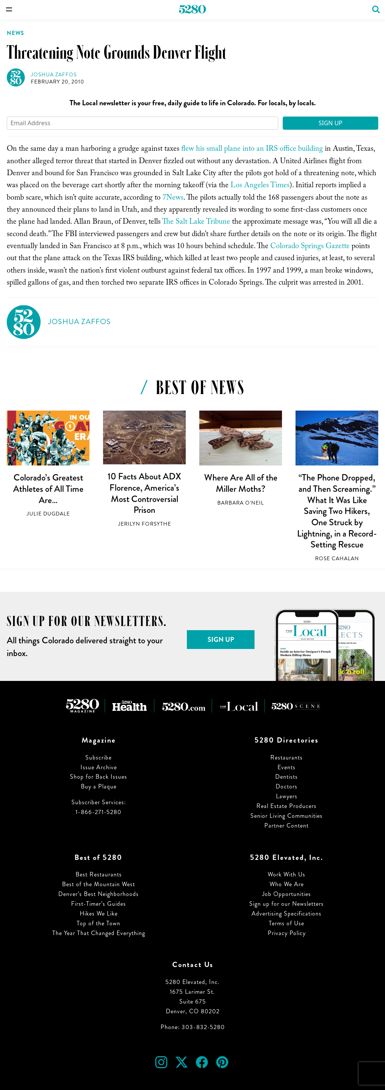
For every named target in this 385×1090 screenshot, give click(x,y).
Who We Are (287, 884)
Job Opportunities (286, 894)
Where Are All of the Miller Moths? (240, 483)
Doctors (286, 786)
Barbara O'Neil (240, 502)
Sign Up (330, 123)
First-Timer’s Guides (98, 903)
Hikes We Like (99, 913)
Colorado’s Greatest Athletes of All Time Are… (48, 488)
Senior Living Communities (286, 815)
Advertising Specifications (286, 913)
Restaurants (286, 757)
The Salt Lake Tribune (196, 222)
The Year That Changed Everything (98, 933)
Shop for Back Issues (98, 776)
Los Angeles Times (260, 186)
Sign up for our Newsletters (286, 903)
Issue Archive (98, 767)
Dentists (286, 776)
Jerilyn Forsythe (144, 524)
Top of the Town (98, 923)
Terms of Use (286, 923)
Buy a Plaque (99, 786)
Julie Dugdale (48, 513)
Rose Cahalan (337, 558)
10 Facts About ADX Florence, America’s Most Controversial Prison (144, 493)
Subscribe (98, 757)
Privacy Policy (287, 933)
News (15, 33)
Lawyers (286, 796)
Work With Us (286, 874)
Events (286, 767)
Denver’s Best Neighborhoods (98, 894)
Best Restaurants (99, 874)
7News (172, 198)
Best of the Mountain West (98, 884)
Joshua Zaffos (54, 74)
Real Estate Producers (286, 806)
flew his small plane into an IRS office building (252, 149)
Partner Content (286, 825)
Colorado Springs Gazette (310, 247)
